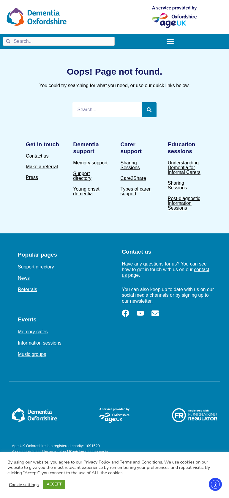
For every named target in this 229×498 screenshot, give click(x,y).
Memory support (90, 162)
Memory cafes (33, 331)
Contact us (37, 155)
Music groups (32, 354)
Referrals (27, 289)
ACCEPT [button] (54, 484)
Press (32, 177)
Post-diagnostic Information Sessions (184, 203)
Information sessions (39, 342)
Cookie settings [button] (24, 484)
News (24, 278)
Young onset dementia (86, 191)
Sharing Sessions (130, 165)
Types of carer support (136, 191)
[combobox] (59, 41)
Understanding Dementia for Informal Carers (184, 167)
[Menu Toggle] (170, 41)
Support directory (82, 176)
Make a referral (42, 166)
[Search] (149, 109)
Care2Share (133, 178)
